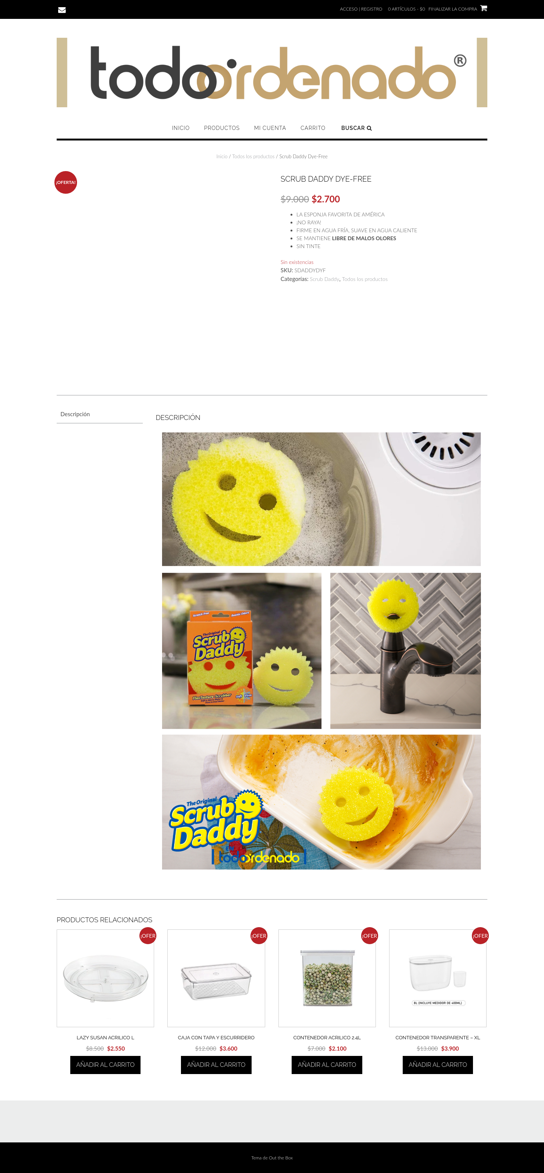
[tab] (100, 414)
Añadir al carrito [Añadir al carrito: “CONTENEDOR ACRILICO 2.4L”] (327, 1064)
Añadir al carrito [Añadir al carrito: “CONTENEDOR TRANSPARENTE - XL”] (438, 1064)
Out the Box (281, 1158)
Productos (222, 128)
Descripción (75, 414)
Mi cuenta (270, 128)
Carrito (313, 128)
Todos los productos (253, 156)
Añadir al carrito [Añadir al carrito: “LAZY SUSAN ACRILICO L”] (105, 1064)
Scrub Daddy (324, 279)
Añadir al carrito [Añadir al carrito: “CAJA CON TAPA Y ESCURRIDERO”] (216, 1064)
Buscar (357, 128)
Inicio (181, 128)
